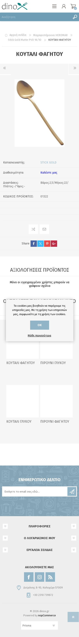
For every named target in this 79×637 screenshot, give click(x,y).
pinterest (47, 243)
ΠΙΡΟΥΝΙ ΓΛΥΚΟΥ (53, 363)
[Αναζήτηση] (35, 17)
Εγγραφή (71, 491)
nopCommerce (47, 615)
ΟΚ (39, 325)
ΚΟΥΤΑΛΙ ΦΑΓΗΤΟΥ (20, 363)
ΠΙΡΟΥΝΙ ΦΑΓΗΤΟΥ (54, 422)
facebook (34, 243)
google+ (54, 243)
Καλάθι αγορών (73, 6)
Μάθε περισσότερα (39, 335)
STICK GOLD (48, 162)
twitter (40, 243)
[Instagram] (39, 577)
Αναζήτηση (75, 17)
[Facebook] (28, 577)
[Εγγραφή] (35, 491)
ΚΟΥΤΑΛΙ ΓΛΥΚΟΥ (18, 422)
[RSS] (50, 577)
